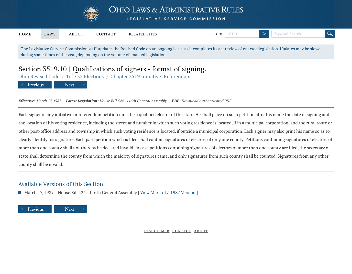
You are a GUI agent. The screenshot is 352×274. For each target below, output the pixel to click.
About (76, 34)
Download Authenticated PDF (206, 100)
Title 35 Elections (85, 76)
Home (25, 34)
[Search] (330, 34)
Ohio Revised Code (38, 76)
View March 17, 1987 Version (168, 192)
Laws (50, 34)
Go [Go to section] (264, 33)
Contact (106, 34)
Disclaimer (157, 231)
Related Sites (143, 34)
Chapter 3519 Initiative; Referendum (150, 76)
